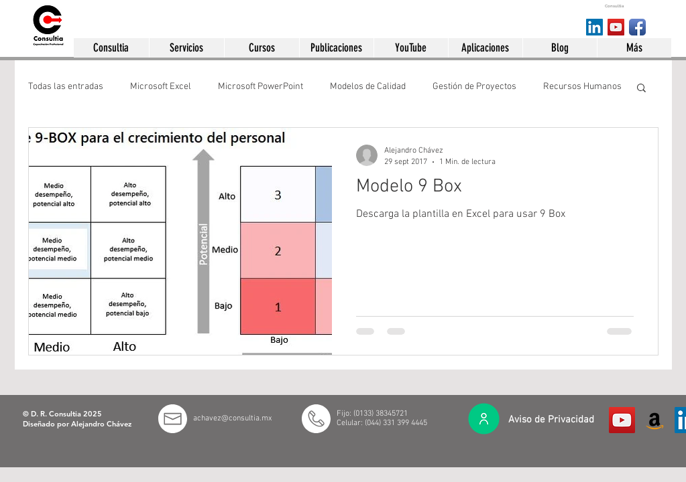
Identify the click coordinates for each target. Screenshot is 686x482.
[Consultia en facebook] (637, 27)
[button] (111, 48)
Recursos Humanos (582, 86)
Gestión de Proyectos (474, 86)
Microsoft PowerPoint (260, 86)
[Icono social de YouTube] (622, 420)
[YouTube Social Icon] (616, 27)
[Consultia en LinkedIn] (594, 27)
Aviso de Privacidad (551, 420)
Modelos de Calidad (368, 86)
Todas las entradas (65, 86)
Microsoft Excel (160, 86)
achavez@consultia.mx (232, 418)
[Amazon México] (655, 420)
